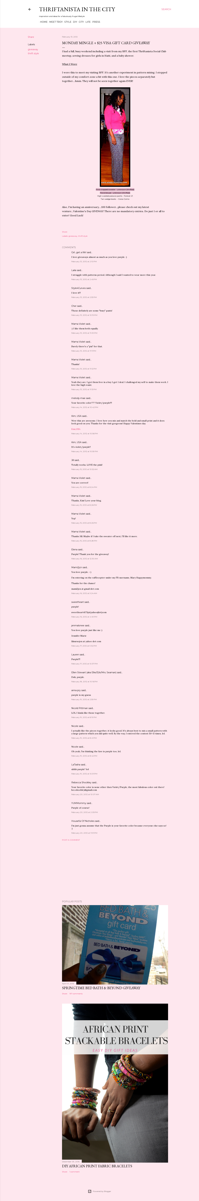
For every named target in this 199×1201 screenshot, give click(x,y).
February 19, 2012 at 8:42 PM (84, 756)
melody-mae (78, 398)
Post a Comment (71, 840)
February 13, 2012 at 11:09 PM (84, 333)
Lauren (75, 654)
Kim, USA (76, 416)
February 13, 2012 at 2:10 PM (84, 261)
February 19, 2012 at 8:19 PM (84, 717)
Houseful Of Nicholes (82, 821)
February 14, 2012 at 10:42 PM (84, 407)
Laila (73, 270)
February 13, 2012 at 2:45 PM (84, 279)
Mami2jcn (76, 567)
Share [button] (31, 37)
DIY (74, 22)
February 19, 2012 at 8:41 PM (84, 738)
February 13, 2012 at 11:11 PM (83, 351)
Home (42, 22)
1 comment (74, 1172)
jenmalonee (77, 625)
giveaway (33, 49)
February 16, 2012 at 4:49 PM (84, 617)
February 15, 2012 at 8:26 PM (84, 505)
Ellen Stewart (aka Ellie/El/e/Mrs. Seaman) (93, 672)
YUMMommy (78, 803)
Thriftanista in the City (77, 9)
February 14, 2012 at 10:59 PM (84, 451)
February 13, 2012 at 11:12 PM (84, 369)
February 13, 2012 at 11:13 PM (84, 389)
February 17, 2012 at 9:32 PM (84, 646)
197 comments (76, 993)
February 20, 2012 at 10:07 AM (85, 794)
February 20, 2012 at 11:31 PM (84, 833)
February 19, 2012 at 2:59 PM (84, 699)
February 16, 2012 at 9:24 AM (84, 593)
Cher (73, 306)
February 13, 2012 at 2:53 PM (84, 297)
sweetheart (77, 602)
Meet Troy (55, 22)
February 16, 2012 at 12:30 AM (84, 558)
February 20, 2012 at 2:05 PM (84, 812)
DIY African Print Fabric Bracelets (97, 1166)
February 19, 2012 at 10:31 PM (84, 774)
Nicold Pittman (79, 708)
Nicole (74, 726)
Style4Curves (78, 288)
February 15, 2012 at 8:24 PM (84, 487)
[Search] (166, 9)
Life (87, 22)
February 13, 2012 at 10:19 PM (84, 315)
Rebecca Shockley (81, 782)
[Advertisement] (115, 870)
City (80, 22)
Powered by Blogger (99, 1191)
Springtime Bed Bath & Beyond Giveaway (101, 987)
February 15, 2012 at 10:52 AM (84, 469)
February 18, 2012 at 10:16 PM (84, 681)
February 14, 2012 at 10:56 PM (84, 433)
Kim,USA (75, 429)
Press (95, 22)
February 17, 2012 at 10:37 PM (84, 664)
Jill (72, 460)
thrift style (33, 53)
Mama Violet (78, 323)
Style (66, 22)
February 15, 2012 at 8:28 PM (84, 541)
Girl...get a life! (78, 252)
